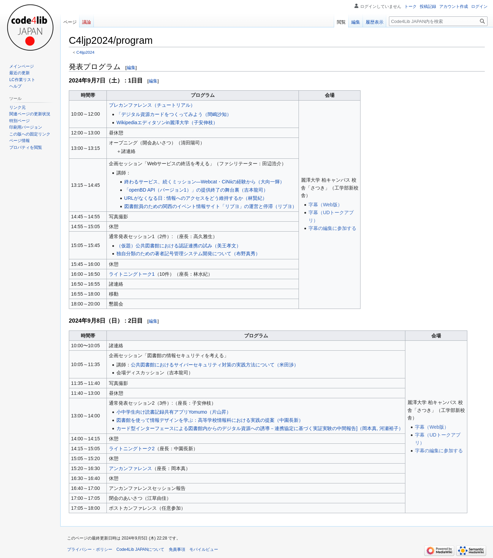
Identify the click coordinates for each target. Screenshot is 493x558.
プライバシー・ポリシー (89, 549)
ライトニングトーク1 (132, 274)
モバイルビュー (203, 549)
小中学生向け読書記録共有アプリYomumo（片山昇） (173, 412)
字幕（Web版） (325, 204)
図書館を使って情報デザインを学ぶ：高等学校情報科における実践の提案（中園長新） (209, 420)
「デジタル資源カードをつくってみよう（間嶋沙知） (173, 114)
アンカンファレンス (130, 468)
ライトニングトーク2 (132, 448)
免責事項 (177, 549)
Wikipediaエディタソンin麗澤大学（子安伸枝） (167, 122)
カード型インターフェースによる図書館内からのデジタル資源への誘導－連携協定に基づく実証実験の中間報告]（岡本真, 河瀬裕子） (259, 428)
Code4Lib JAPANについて (140, 549)
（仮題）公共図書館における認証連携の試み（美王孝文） (178, 245)
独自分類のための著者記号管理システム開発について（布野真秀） (188, 253)
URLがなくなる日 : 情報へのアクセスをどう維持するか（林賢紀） (195, 198)
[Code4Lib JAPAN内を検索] (438, 21)
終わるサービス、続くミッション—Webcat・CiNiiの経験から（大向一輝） (204, 181)
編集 (131, 67)
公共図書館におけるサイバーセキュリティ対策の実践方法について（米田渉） (215, 364)
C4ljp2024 (85, 52)
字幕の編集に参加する (332, 228)
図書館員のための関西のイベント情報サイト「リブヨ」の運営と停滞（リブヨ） (210, 206)
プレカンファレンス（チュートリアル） (152, 105)
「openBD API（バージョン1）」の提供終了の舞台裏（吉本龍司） (196, 190)
